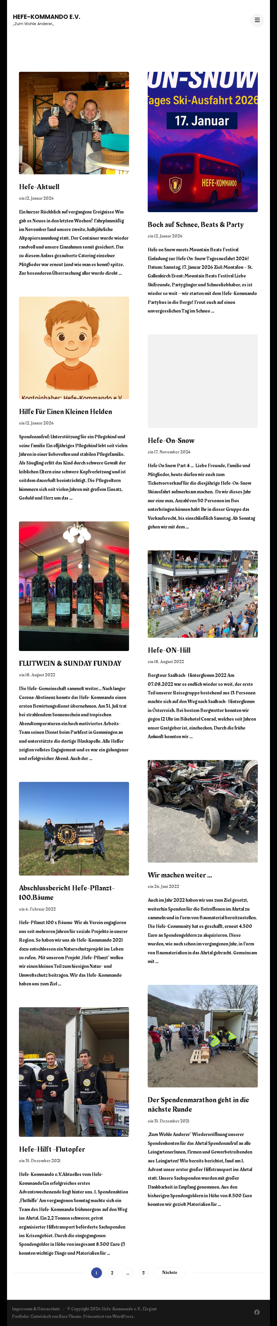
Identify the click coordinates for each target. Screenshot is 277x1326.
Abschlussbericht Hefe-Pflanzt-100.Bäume (67, 893)
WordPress (122, 1316)
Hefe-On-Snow (171, 440)
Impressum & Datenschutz (36, 1309)
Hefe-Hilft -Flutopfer (52, 1149)
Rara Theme (70, 1316)
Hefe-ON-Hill (169, 650)
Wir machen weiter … (180, 875)
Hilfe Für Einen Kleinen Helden (65, 411)
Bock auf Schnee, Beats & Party (196, 224)
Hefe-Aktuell (39, 187)
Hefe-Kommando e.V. (46, 17)
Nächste (169, 1272)
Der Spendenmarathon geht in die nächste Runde (198, 1105)
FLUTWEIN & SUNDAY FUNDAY (70, 663)
